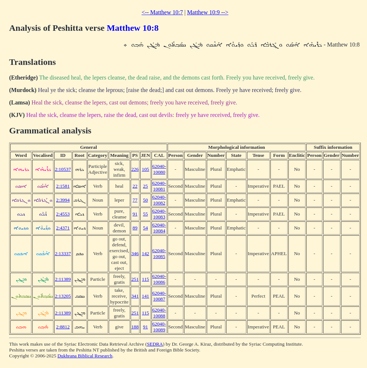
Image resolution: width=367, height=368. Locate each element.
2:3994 (63, 200)
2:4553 (63, 214)
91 (134, 214)
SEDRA (155, 344)
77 (134, 200)
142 (145, 253)
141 (145, 296)
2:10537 (63, 169)
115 (145, 279)
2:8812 (63, 327)
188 (135, 327)
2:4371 (63, 228)
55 (145, 214)
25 (145, 186)
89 (134, 228)
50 (145, 200)
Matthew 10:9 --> (207, 12)
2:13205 (63, 296)
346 (135, 253)
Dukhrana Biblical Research (84, 355)
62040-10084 (159, 227)
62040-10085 (159, 253)
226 (135, 169)
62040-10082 (159, 200)
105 (145, 169)
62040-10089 (159, 326)
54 (145, 228)
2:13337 (63, 253)
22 (134, 186)
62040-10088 (159, 313)
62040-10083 (159, 214)
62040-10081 (159, 186)
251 (135, 279)
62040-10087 (159, 296)
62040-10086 (159, 279)
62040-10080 (159, 169)
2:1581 (63, 186)
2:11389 (63, 279)
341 (135, 296)
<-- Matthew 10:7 (162, 12)
